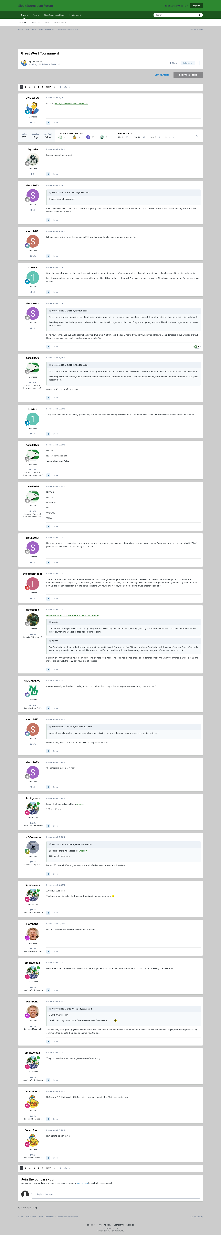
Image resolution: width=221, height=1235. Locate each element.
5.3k (33, 862)
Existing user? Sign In (176, 6)
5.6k (33, 1116)
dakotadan (32, 609)
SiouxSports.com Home (54, 15)
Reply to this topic (188, 75)
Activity (36, 15)
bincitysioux (32, 798)
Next (48, 87)
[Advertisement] (102, 41)
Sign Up (196, 6)
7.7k (33, 122)
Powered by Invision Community (110, 1231)
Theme (91, 1225)
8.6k (33, 823)
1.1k (32, 210)
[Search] (167, 15)
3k (33, 174)
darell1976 (32, 357)
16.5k (32, 382)
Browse (24, 16)
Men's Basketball (52, 64)
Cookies (130, 1225)
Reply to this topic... (44, 1194)
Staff (47, 22)
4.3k (33, 634)
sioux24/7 (32, 231)
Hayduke (32, 149)
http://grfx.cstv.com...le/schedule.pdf (71, 103)
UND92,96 (37, 61)
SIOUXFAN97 (32, 680)
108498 (32, 267)
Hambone (32, 923)
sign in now (82, 1183)
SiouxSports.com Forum (35, 5)
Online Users (60, 22)
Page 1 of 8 (65, 87)
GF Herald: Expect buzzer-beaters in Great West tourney (72, 615)
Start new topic (162, 75)
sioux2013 (32, 185)
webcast (80, 804)
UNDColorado (32, 837)
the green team (32, 573)
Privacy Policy (104, 1225)
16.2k (32, 705)
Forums (22, 22)
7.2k (33, 256)
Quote (55, 122)
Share (173, 63)
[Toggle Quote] (50, 192)
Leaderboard (75, 15)
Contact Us (119, 1225)
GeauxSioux (32, 1091)
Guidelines (35, 22)
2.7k (33, 948)
